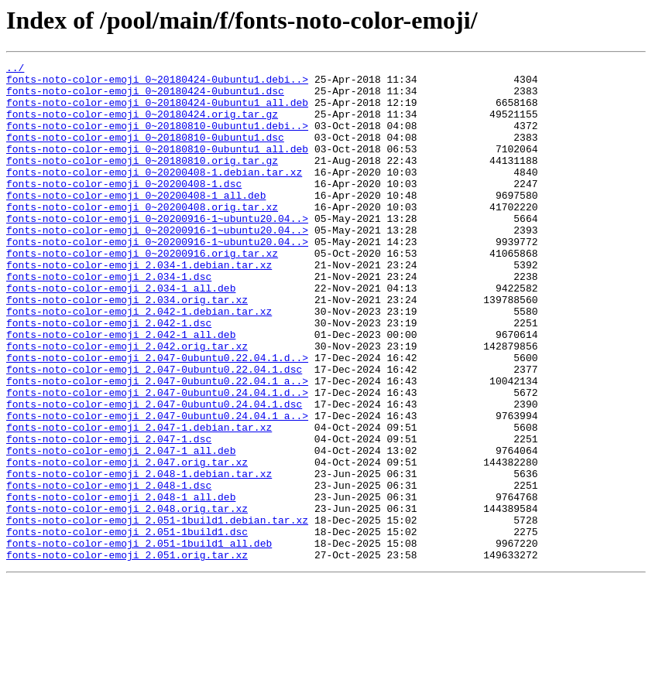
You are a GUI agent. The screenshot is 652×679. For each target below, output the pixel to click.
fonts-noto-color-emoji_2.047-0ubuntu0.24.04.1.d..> (157, 459)
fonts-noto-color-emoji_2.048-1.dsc (108, 571)
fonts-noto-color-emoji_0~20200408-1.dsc (124, 209)
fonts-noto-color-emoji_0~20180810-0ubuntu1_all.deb (157, 167)
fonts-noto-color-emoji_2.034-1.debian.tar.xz (139, 306)
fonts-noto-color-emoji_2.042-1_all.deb (120, 390)
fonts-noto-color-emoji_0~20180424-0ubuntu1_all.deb (157, 111)
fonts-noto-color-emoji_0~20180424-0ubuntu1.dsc (145, 97)
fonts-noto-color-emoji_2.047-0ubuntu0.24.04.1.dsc (154, 473)
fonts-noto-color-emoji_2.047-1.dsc (108, 515)
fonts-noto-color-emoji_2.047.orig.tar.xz (127, 543)
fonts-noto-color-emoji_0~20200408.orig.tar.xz (142, 237)
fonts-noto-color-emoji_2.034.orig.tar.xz (127, 348)
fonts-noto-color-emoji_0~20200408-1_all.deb (136, 223)
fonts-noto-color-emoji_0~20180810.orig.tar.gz (142, 181)
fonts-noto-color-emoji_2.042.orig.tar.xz (127, 404)
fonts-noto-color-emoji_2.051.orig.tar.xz (127, 654)
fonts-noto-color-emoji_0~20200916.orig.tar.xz (142, 292)
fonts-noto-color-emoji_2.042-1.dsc (108, 376)
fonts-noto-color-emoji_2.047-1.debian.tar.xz (139, 501)
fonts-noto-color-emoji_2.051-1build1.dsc (127, 626)
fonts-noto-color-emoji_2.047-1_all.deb (120, 529)
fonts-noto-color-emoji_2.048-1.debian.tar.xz (139, 557)
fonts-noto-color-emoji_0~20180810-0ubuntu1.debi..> (157, 139)
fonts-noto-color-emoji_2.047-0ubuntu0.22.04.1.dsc (154, 431)
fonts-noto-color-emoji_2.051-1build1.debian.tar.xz (157, 612)
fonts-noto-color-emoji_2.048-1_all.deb (120, 585)
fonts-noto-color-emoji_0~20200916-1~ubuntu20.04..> (157, 251)
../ (15, 70)
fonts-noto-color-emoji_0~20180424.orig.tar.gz (142, 125)
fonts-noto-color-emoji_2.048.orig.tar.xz (127, 599)
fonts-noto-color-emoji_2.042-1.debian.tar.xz (139, 362)
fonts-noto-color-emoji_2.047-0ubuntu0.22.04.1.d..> (157, 418)
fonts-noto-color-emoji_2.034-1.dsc (108, 320)
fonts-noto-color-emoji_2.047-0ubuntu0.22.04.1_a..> (157, 445)
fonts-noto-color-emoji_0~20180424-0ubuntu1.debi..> (157, 83)
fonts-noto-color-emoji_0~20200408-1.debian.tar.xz (154, 195)
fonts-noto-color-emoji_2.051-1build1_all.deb (139, 640)
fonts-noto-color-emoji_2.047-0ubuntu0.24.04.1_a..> (157, 487)
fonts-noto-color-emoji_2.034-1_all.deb (120, 334)
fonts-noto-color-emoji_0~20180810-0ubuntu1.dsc (145, 153)
